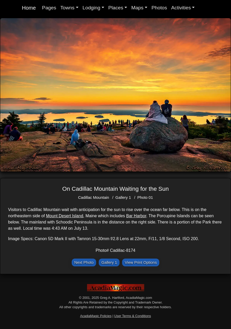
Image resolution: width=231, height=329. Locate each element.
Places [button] (115, 7)
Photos (159, 7)
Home (29, 8)
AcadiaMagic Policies (95, 316)
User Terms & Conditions (132, 316)
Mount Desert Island (64, 216)
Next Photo (84, 262)
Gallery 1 (123, 197)
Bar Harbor (136, 216)
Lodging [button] (91, 7)
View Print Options (141, 262)
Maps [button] (137, 7)
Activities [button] (181, 7)
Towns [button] (67, 7)
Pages (49, 7)
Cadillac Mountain (93, 197)
